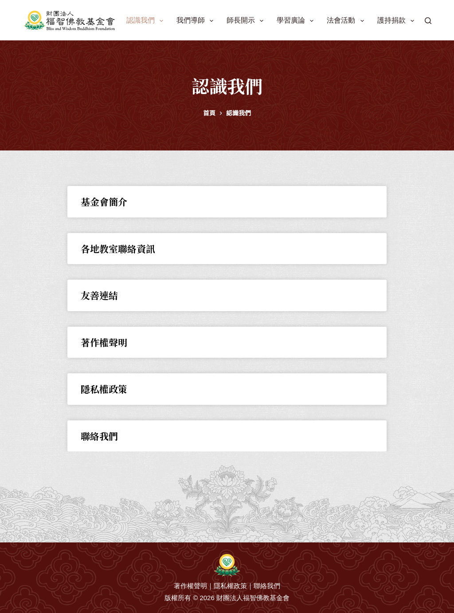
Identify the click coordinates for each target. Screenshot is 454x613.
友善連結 (99, 295)
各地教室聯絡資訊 (118, 248)
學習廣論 (297, 21)
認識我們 (146, 21)
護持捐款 (397, 21)
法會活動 (347, 21)
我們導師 (196, 21)
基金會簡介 (104, 201)
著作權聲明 (104, 342)
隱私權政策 (104, 388)
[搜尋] (428, 20)
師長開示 (247, 21)
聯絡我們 (99, 436)
